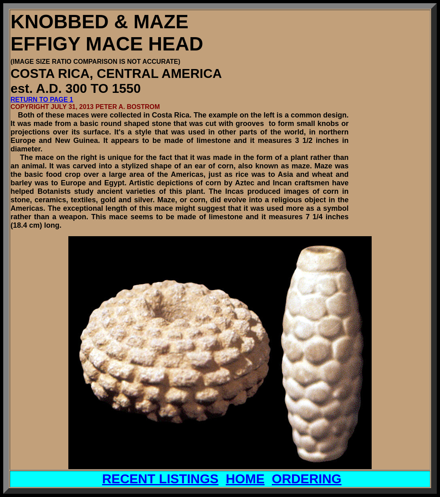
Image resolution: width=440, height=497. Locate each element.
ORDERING (306, 479)
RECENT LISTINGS (160, 479)
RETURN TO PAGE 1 (42, 99)
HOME (245, 479)
